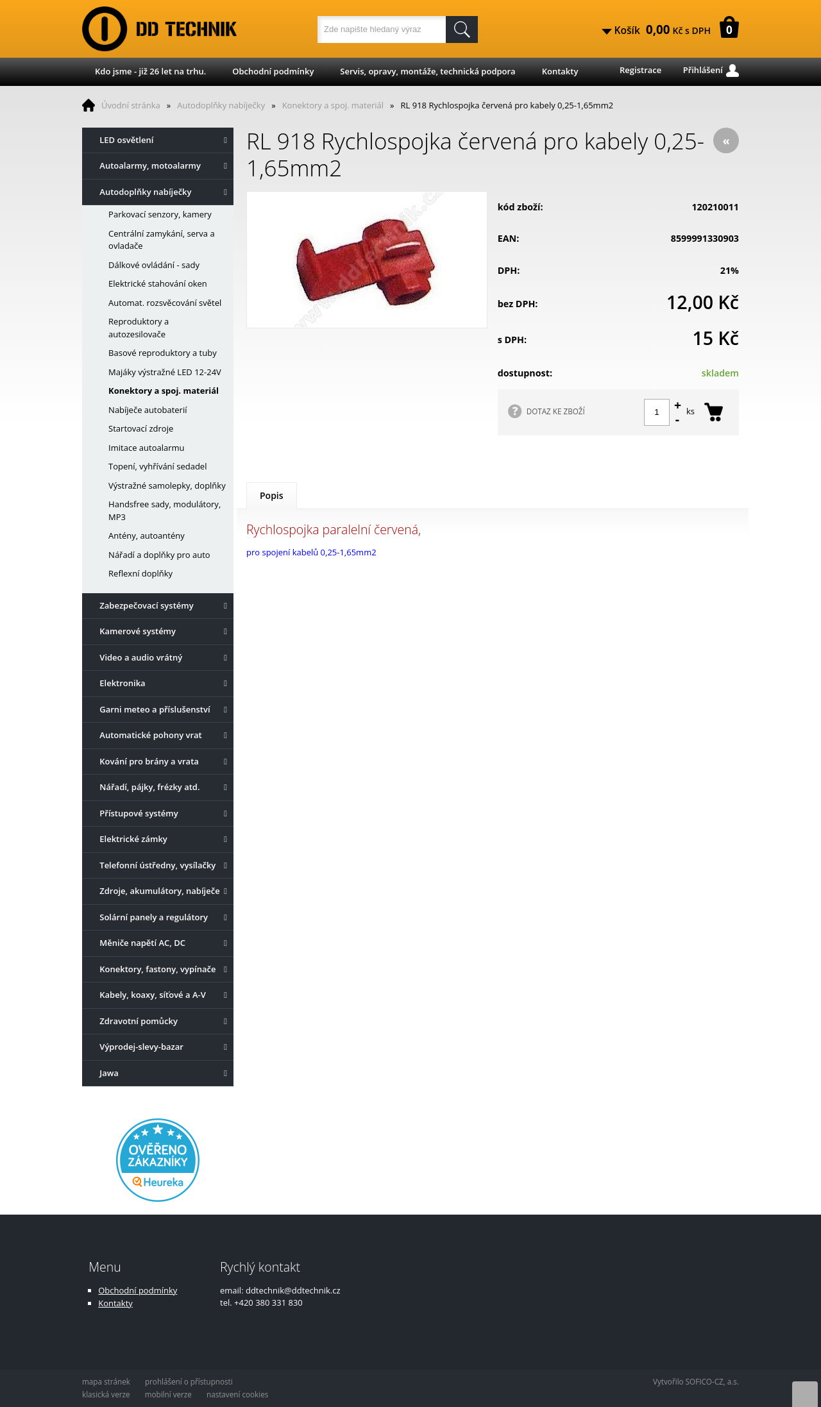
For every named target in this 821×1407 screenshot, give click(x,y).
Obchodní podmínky (273, 71)
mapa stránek (106, 1381)
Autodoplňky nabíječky (221, 105)
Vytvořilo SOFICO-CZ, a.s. (696, 1381)
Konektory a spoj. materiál (333, 105)
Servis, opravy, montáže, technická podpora (427, 71)
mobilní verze (168, 1394)
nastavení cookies (237, 1394)
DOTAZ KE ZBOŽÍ (556, 411)
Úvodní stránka (130, 105)
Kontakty (560, 71)
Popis (272, 495)
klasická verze (106, 1394)
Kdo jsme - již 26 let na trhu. (150, 71)
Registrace (640, 70)
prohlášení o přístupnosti (189, 1381)
